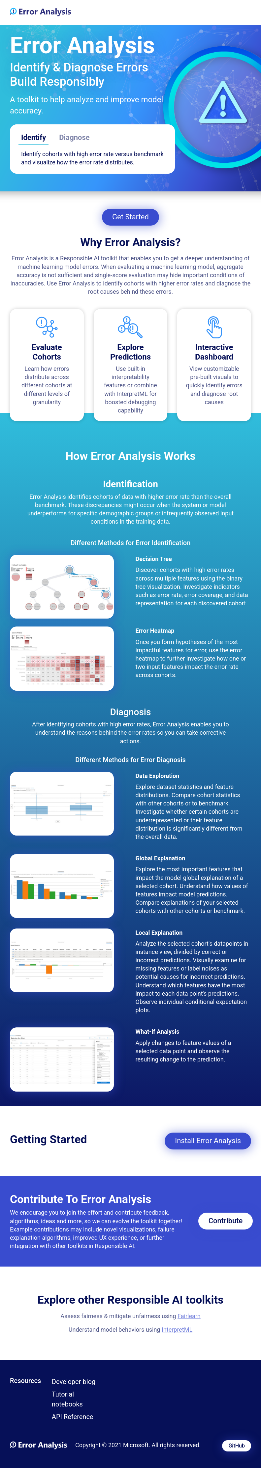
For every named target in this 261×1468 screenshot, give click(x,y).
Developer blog (73, 1382)
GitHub (236, 1446)
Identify (33, 137)
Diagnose (74, 137)
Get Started (130, 217)
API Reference (72, 1417)
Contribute (226, 1221)
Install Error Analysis (208, 1141)
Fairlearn (189, 1316)
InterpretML (177, 1329)
